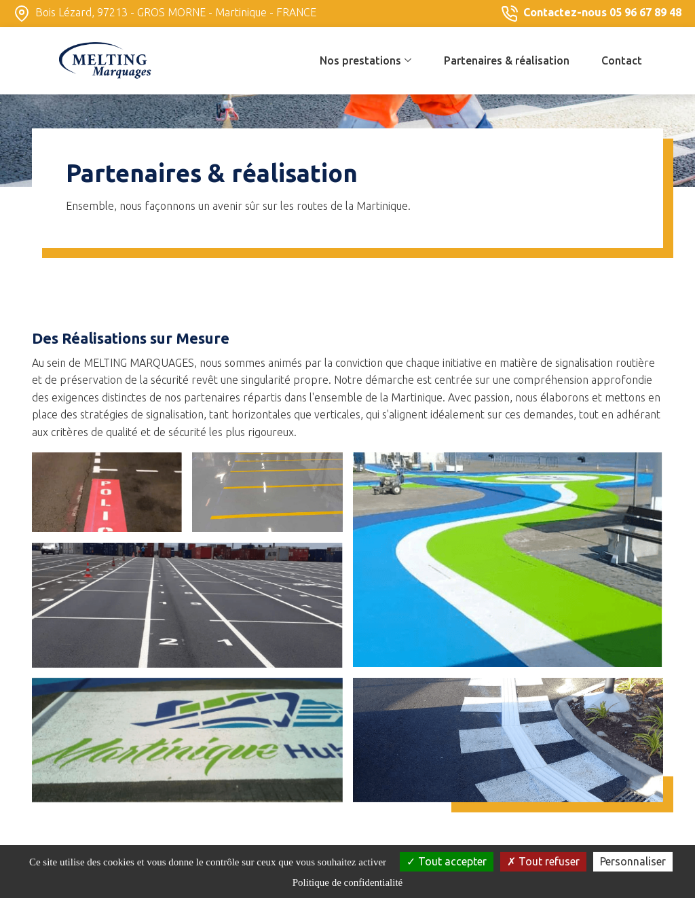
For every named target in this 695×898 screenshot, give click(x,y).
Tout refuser (543, 861)
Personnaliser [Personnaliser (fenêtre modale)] (633, 861)
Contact (621, 60)
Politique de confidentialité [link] (347, 882)
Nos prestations (366, 60)
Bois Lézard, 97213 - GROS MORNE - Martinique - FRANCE (165, 13)
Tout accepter (447, 861)
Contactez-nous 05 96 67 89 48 (591, 13)
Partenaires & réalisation (506, 60)
